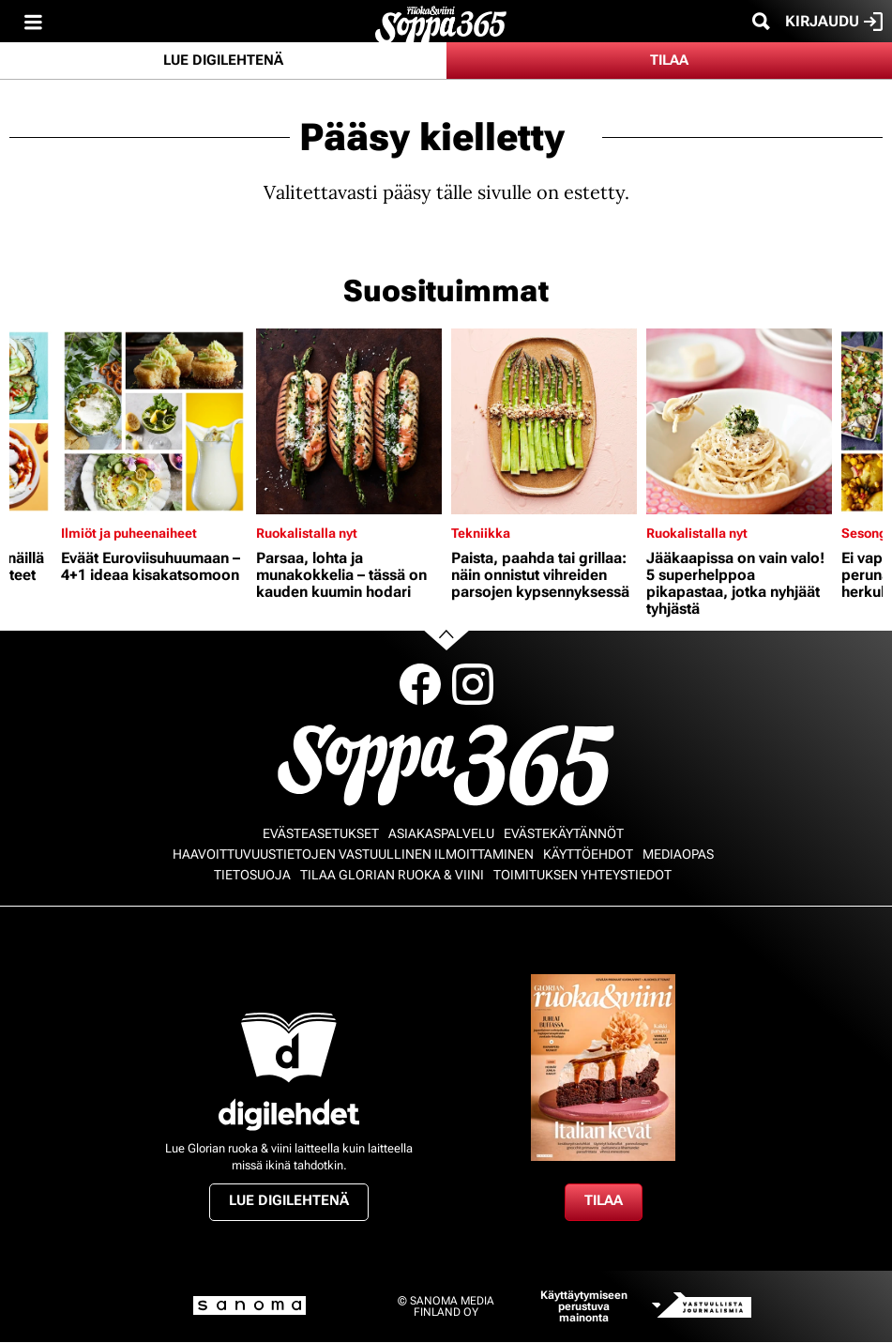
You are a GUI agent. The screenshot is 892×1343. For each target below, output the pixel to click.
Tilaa (669, 60)
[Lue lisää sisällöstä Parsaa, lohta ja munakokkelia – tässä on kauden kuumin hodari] (349, 421)
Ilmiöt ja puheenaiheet (129, 533)
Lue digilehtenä (223, 60)
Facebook (420, 684)
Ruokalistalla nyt (306, 533)
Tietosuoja (252, 874)
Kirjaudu (834, 21)
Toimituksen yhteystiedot (582, 874)
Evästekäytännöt (564, 833)
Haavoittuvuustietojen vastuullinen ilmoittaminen (353, 854)
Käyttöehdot (588, 854)
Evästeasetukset (321, 833)
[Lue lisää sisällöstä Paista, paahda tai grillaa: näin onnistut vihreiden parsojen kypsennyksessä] (544, 421)
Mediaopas (678, 854)
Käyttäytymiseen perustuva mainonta (583, 1306)
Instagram (472, 684)
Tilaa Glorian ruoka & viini (392, 874)
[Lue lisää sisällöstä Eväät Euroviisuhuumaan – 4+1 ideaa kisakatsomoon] (154, 421)
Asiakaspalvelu (441, 833)
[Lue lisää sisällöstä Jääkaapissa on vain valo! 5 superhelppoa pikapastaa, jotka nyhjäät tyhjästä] (739, 421)
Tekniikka (480, 533)
